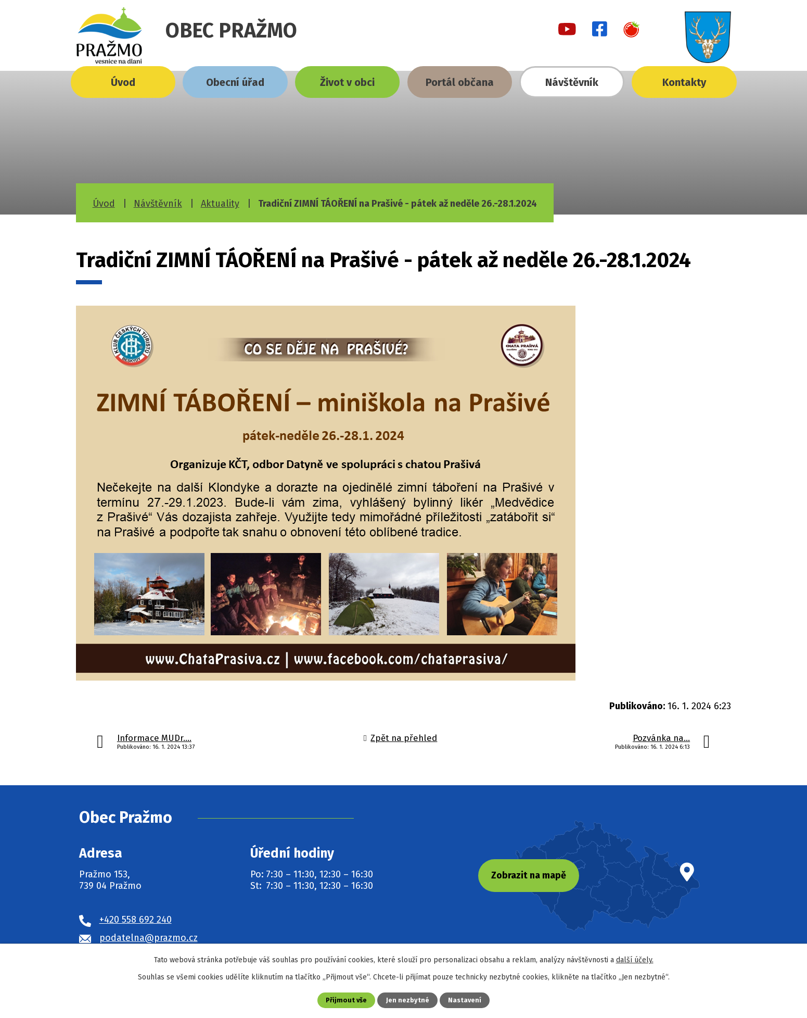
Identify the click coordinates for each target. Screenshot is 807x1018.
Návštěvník (571, 82)
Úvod (123, 82)
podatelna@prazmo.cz (148, 938)
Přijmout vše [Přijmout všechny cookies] (346, 1000)
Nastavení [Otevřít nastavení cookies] (464, 1000)
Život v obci (347, 82)
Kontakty (684, 82)
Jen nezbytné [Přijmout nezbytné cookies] (407, 1000)
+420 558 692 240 (135, 919)
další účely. (635, 960)
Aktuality (220, 203)
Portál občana (460, 82)
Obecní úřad (235, 82)
